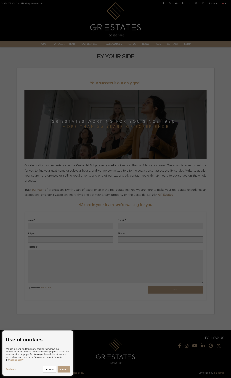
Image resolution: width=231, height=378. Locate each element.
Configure (11, 369)
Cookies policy (16, 360)
